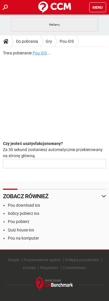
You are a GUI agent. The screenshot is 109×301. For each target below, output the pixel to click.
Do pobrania (27, 41)
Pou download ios (24, 205)
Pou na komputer (23, 238)
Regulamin (49, 267)
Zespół (13, 260)
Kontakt (29, 267)
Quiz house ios (21, 230)
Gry (49, 41)
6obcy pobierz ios (23, 213)
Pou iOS (67, 41)
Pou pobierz (18, 221)
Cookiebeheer (74, 267)
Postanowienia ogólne (42, 260)
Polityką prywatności (82, 260)
